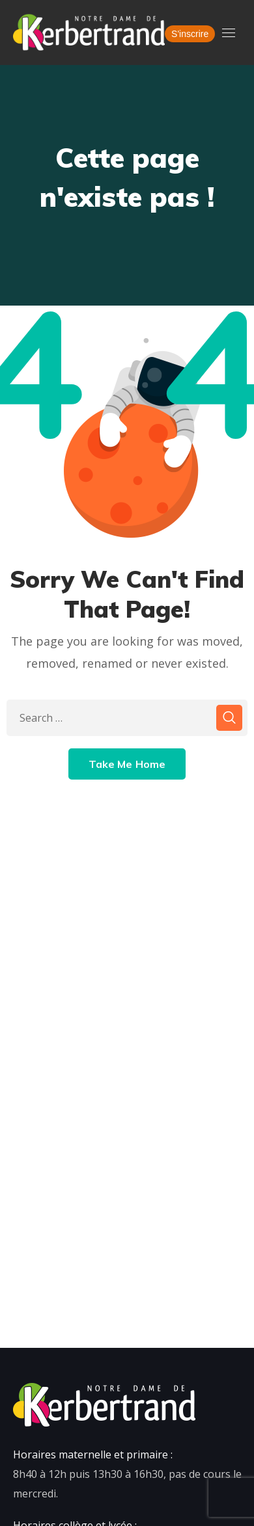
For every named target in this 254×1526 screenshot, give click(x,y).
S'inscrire (189, 34)
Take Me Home (127, 763)
